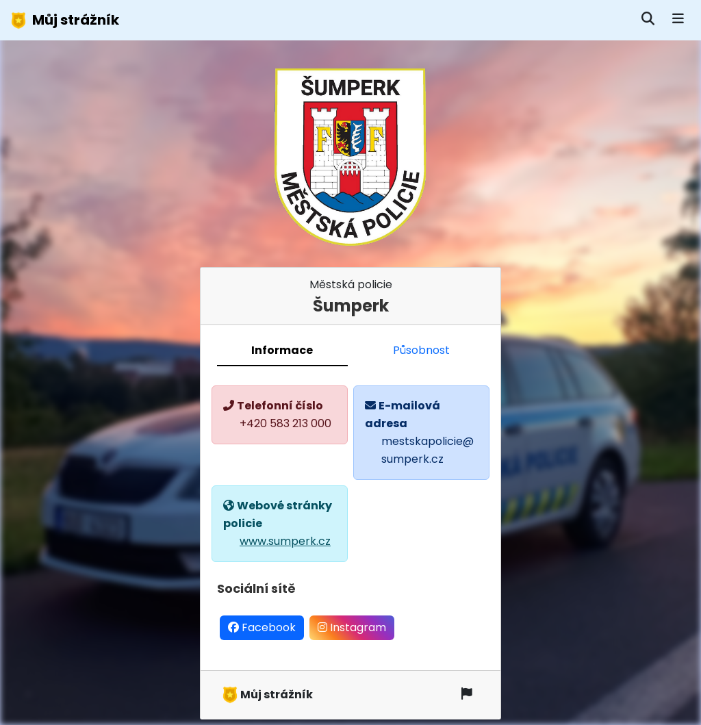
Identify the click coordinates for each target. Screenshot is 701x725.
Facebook (262, 627)
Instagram (352, 627)
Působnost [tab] (421, 350)
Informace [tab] (282, 350)
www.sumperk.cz (285, 541)
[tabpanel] (350, 518)
